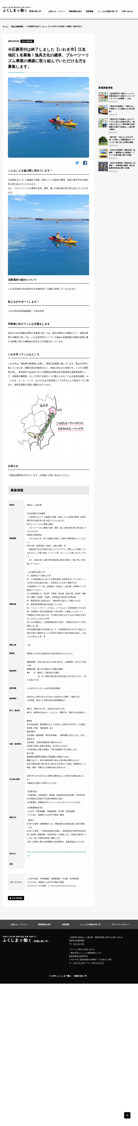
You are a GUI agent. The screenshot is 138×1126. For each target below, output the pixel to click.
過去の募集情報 (17, 26)
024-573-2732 (79, 963)
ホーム (5, 26)
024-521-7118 (78, 944)
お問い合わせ (127, 11)
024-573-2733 (98, 963)
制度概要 (89, 11)
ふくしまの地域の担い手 (107, 11)
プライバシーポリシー (120, 924)
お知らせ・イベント (56, 11)
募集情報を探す (75, 11)
